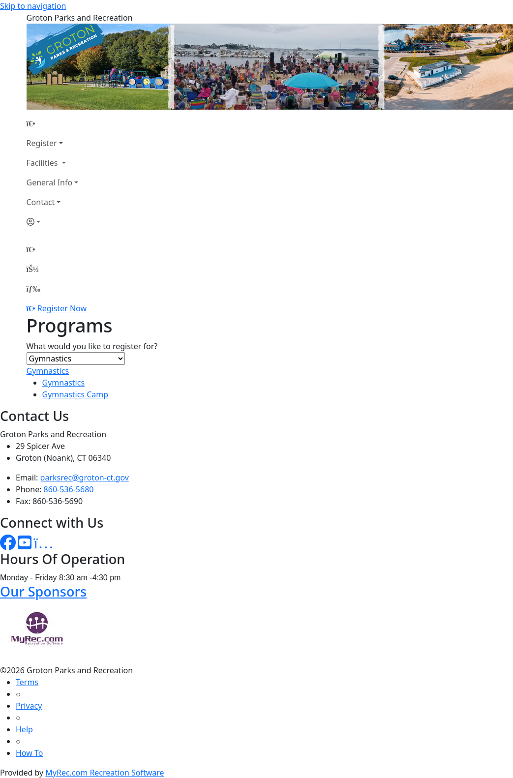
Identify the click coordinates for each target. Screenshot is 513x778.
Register (42, 143)
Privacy (29, 705)
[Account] (53, 222)
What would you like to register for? (92, 346)
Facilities (43, 162)
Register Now (62, 308)
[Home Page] (53, 123)
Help (24, 729)
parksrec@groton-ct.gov (84, 477)
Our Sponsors (43, 591)
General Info (50, 182)
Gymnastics (48, 370)
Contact (41, 202)
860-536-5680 (69, 489)
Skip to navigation (33, 5)
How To (29, 753)
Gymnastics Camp (75, 394)
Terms (27, 682)
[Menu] (33, 289)
